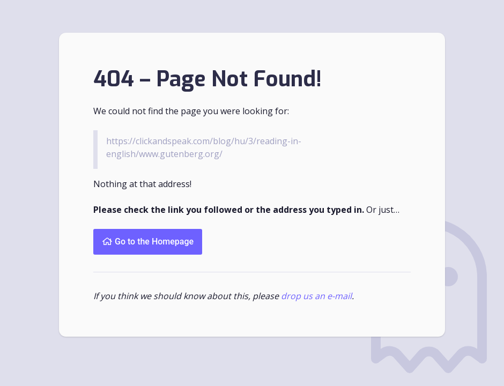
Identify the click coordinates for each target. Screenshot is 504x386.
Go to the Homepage (148, 241)
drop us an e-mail (316, 296)
